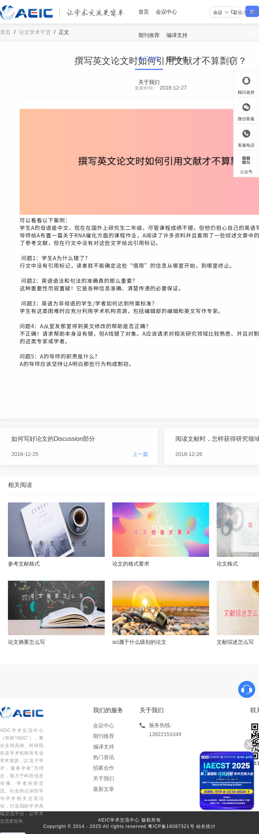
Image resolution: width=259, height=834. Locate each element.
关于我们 (149, 82)
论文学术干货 (35, 32)
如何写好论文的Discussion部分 (53, 439)
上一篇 (140, 454)
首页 (143, 12)
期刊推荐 (149, 35)
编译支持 (177, 35)
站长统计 (206, 826)
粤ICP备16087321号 (171, 826)
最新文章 (103, 789)
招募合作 (177, 59)
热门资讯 (149, 59)
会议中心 (166, 12)
